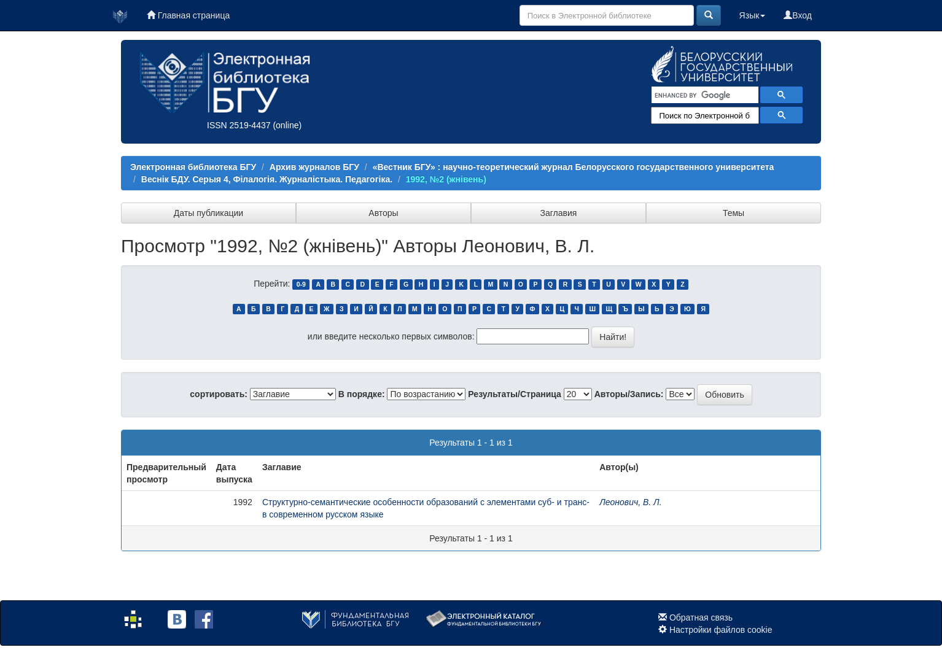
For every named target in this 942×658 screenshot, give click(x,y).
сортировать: (218, 394)
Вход (798, 15)
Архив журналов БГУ (314, 167)
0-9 (301, 284)
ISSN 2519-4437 (239, 125)
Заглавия (558, 213)
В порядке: (361, 394)
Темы (733, 213)
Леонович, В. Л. (630, 502)
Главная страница (188, 15)
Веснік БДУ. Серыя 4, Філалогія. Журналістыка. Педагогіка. (266, 179)
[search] (704, 95)
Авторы (383, 213)
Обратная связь (701, 617)
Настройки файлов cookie (721, 630)
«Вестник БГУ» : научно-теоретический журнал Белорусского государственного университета (573, 167)
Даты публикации (208, 213)
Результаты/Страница (514, 394)
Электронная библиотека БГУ (193, 167)
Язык (752, 15)
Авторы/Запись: (629, 394)
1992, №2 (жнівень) (446, 179)
